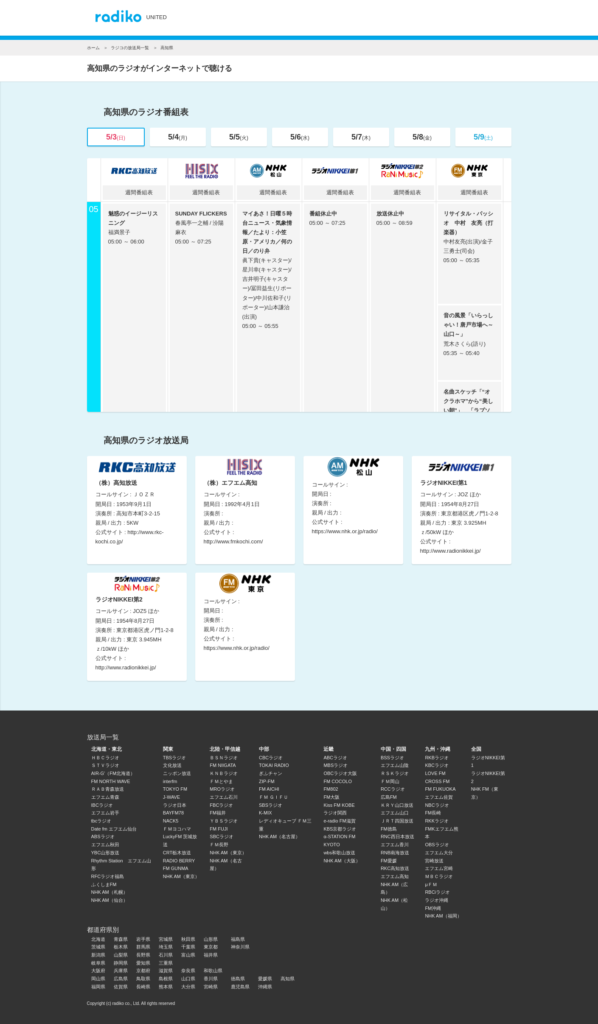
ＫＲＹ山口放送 (397, 805)
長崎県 (143, 986)
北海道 (98, 939)
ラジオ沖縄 (436, 900)
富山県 (188, 954)
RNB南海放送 (395, 852)
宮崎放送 (434, 860)
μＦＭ (431, 884)
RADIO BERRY (179, 860)
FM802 (330, 789)
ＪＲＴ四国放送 (397, 820)
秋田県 (188, 939)
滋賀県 (166, 970)
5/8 (422, 137)
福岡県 (98, 986)
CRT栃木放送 (177, 852)
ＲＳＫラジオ (395, 773)
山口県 (188, 978)
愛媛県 (265, 978)
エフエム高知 (395, 876)
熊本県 (166, 986)
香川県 (211, 978)
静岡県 (121, 962)
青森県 (121, 939)
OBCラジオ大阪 (340, 773)
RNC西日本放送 (397, 836)
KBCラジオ (437, 765)
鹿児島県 (240, 986)
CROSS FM (437, 781)
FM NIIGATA (223, 765)
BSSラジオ (392, 757)
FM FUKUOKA (440, 789)
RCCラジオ (393, 789)
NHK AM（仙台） (109, 900)
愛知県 (143, 962)
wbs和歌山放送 (339, 852)
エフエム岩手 (105, 812)
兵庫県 (121, 970)
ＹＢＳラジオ (224, 820)
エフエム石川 (224, 797)
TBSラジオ (174, 757)
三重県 (166, 962)
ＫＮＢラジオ (224, 773)
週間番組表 (134, 192)
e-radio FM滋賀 (339, 820)
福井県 (211, 954)
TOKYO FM (175, 789)
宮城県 (166, 939)
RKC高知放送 (395, 868)
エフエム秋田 (105, 844)
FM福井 (218, 812)
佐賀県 (121, 986)
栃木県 (121, 946)
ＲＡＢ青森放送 (107, 789)
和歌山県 (213, 970)
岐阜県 (98, 962)
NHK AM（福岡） (443, 915)
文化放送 (172, 765)
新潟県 (98, 954)
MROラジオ (222, 789)
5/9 (483, 137)
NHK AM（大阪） (341, 860)
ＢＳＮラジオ (224, 757)
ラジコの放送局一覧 (130, 47)
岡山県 (98, 978)
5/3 (115, 137)
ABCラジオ (335, 757)
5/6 (299, 137)
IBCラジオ (102, 805)
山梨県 (121, 954)
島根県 (166, 978)
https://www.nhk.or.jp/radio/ (345, 531)
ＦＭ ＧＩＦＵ (273, 797)
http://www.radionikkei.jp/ (450, 551)
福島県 (238, 939)
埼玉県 (166, 946)
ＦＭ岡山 (390, 781)
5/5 (238, 137)
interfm (170, 781)
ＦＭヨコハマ (177, 828)
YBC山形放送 (105, 852)
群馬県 (143, 946)
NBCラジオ (437, 805)
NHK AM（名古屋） (279, 836)
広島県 (121, 978)
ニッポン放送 (177, 773)
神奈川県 (240, 946)
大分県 (188, 986)
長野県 (143, 954)
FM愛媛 (389, 860)
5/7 (361, 137)
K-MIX (265, 812)
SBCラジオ (221, 836)
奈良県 (188, 970)
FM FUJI (218, 828)
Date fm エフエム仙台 (114, 828)
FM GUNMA (175, 868)
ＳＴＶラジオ (105, 765)
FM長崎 (433, 812)
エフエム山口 (395, 812)
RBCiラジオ (437, 892)
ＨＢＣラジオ (105, 757)
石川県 (166, 954)
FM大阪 (331, 797)
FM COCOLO (337, 781)
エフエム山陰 (395, 765)
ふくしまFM (104, 884)
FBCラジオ (221, 805)
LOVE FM (435, 773)
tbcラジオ (101, 820)
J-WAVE (171, 797)
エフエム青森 (105, 797)
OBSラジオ (437, 844)
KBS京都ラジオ (339, 828)
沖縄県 (265, 986)
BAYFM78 (173, 812)
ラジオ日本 (174, 805)
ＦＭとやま (221, 781)
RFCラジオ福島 (107, 876)
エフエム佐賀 (439, 797)
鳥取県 (143, 978)
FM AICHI (269, 789)
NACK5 (171, 820)
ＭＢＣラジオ (439, 876)
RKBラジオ (437, 757)
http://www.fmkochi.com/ (233, 541)
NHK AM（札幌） (109, 892)
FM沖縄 (433, 908)
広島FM (389, 797)
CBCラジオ (271, 757)
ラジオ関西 (335, 812)
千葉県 (188, 946)
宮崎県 (211, 986)
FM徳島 (389, 828)
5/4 (177, 137)
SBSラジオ (270, 805)
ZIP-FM (267, 781)
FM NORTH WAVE (110, 781)
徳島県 (238, 978)
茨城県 (98, 946)
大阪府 (98, 970)
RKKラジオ (437, 820)
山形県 (211, 939)
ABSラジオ (103, 836)
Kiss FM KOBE (338, 805)
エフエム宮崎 (439, 868)
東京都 (211, 946)
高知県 (288, 978)
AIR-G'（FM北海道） (113, 773)
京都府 (143, 970)
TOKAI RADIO (274, 765)
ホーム (93, 47)
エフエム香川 (395, 844)
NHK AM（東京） (181, 876)
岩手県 (143, 939)
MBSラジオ (335, 765)
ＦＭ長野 (219, 844)
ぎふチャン (270, 773)
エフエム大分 (439, 852)
